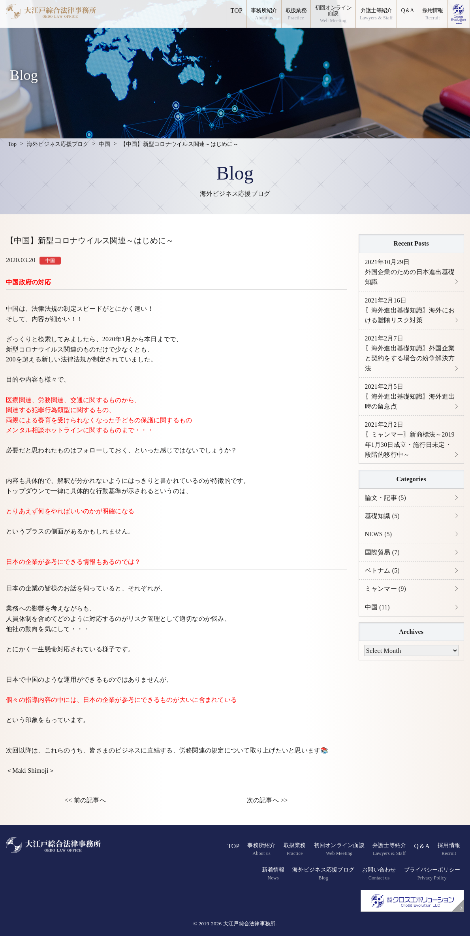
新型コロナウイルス (35, 349)
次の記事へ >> (267, 800)
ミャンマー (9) (385, 592)
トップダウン (25, 491)
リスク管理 (144, 618)
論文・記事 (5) (385, 500)
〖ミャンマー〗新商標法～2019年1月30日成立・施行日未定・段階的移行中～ (410, 442)
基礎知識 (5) (382, 518)
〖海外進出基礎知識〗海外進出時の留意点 (410, 398)
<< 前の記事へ (85, 800)
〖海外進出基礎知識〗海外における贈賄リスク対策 (410, 310)
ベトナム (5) (382, 574)
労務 (44, 400)
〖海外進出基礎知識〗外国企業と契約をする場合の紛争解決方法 (410, 354)
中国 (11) (377, 610)
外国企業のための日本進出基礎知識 (410, 272)
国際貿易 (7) (382, 555)
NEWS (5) (379, 537)
